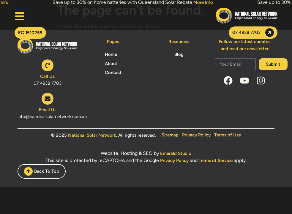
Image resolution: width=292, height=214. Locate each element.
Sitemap (170, 135)
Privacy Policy (196, 135)
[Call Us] (47, 65)
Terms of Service (216, 160)
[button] (30, 33)
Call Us (47, 76)
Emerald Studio (175, 153)
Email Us (47, 109)
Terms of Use (227, 135)
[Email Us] (47, 99)
